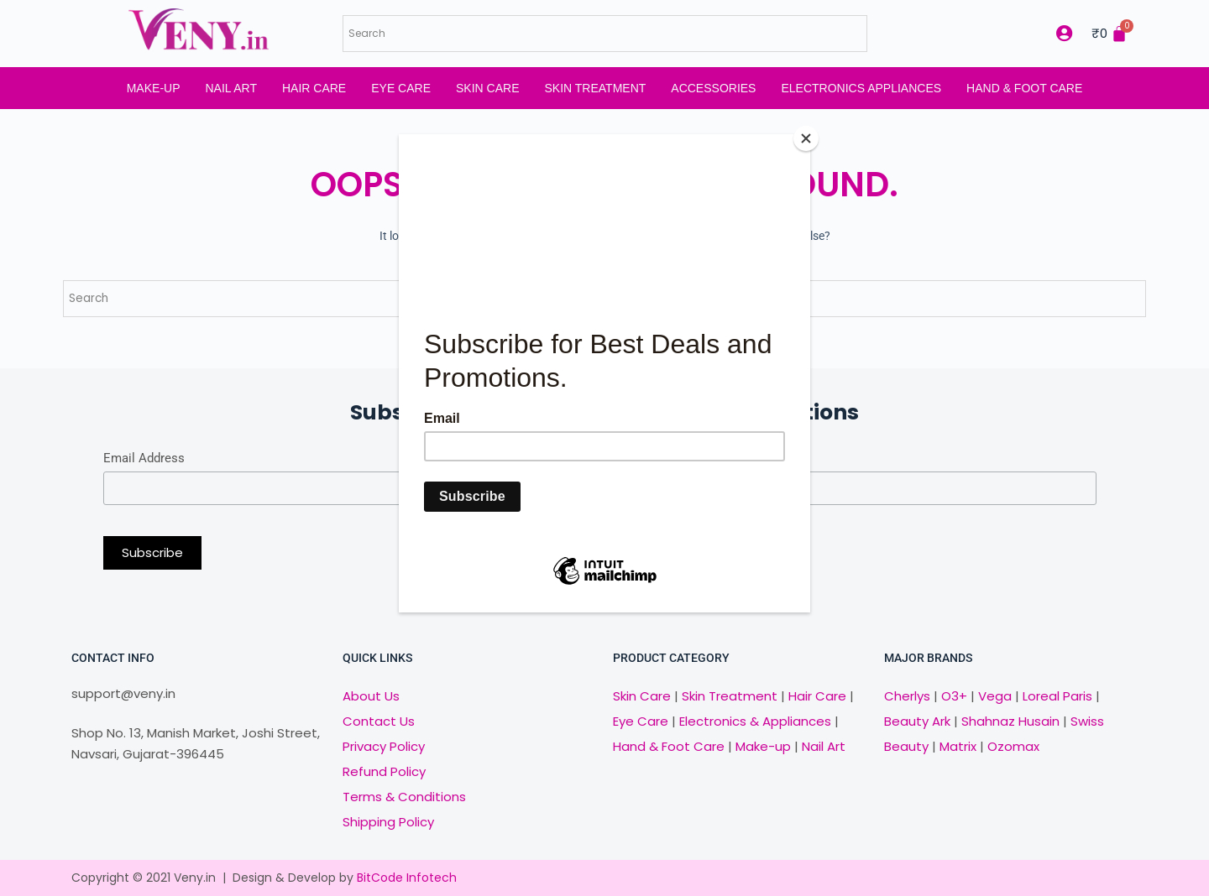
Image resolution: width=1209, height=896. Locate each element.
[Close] (806, 138)
